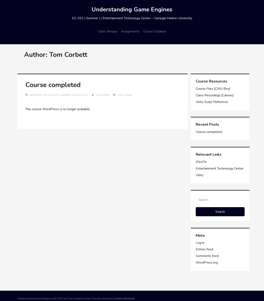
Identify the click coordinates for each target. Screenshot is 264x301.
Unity (199, 175)
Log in (200, 242)
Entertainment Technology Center (220, 168)
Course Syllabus (154, 31)
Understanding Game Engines (132, 9)
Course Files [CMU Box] (213, 88)
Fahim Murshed (125, 298)
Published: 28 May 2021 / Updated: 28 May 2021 (59, 95)
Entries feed (204, 249)
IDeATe (201, 162)
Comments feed (207, 256)
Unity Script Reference (212, 102)
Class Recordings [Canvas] (215, 95)
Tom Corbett (103, 95)
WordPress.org (207, 262)
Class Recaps (108, 31)
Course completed (53, 84)
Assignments (130, 31)
